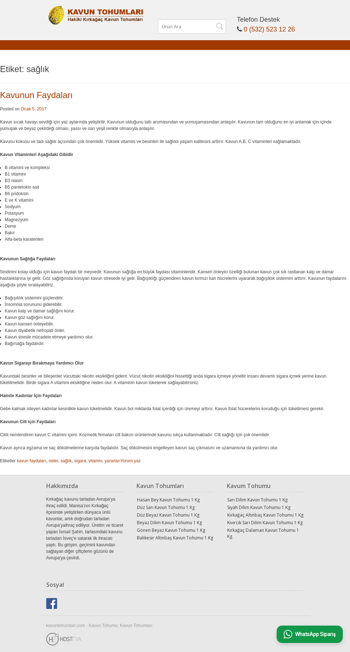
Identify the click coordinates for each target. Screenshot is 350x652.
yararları (113, 460)
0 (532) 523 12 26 (269, 29)
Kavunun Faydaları (36, 95)
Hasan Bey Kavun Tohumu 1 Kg (168, 500)
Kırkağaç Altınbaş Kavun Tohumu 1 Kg (265, 515)
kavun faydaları (31, 460)
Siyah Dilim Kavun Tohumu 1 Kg (258, 507)
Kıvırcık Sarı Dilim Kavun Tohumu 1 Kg (265, 523)
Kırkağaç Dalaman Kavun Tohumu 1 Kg (263, 533)
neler (53, 460)
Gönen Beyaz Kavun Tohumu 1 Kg (171, 530)
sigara (80, 460)
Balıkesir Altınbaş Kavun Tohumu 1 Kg (175, 538)
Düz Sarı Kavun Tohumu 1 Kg (166, 507)
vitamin (95, 460)
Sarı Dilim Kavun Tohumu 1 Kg (257, 500)
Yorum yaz (131, 460)
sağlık (66, 460)
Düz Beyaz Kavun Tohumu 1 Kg (168, 515)
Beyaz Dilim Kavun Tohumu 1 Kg (169, 523)
